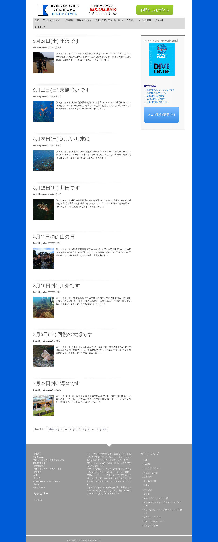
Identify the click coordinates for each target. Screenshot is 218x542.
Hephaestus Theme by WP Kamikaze (83, 540)
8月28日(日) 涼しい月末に (61, 139)
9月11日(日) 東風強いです (61, 90)
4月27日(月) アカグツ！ (157, 93)
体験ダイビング (84, 20)
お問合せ (148, 490)
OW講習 (69, 20)
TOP (37, 20)
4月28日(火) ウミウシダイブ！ (160, 90)
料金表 (131, 20)
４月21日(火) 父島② (156, 99)
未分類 (39, 500)
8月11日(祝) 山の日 (54, 236)
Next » (104, 429)
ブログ (147, 494)
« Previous (53, 429)
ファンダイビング (52, 20)
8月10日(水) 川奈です (56, 285)
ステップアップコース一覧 (108, 21)
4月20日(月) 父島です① (157, 102)
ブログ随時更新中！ (161, 114)
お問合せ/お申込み (155, 10)
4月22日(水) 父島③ (155, 96)
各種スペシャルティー (154, 521)
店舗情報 (159, 20)
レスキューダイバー (153, 517)
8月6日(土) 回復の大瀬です (62, 334)
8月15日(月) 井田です (56, 188)
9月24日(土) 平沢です (56, 41)
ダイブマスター (151, 525)
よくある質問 (145, 20)
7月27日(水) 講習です (56, 383)
